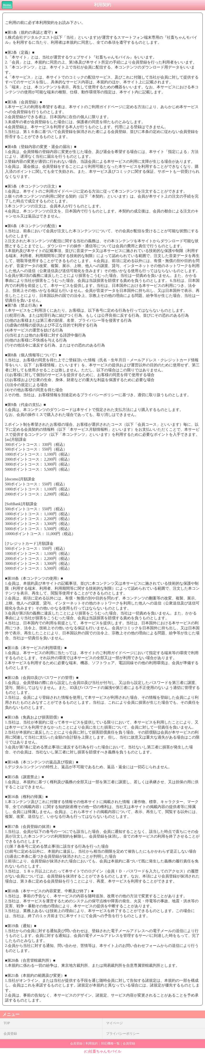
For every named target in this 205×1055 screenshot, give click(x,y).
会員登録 (10, 1033)
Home (7, 5)
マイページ (114, 1023)
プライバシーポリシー (122, 1033)
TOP (7, 1023)
